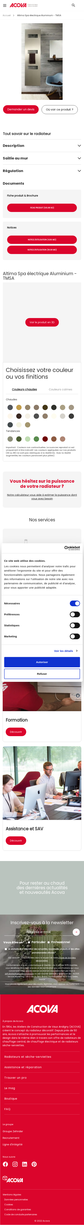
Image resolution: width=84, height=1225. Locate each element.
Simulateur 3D (13, 1179)
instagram (15, 1163)
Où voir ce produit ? (59, 109)
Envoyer (76, 932)
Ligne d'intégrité (12, 1144)
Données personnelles (16, 1199)
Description (13, 145)
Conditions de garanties (17, 1209)
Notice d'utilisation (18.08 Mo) (42, 250)
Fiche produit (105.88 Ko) (42, 207)
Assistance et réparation (23, 1067)
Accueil (7, 15)
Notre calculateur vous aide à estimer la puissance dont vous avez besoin (42, 496)
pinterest (34, 1163)
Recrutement (11, 1138)
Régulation (13, 170)
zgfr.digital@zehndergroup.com (19, 973)
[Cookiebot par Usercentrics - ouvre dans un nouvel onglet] (64, 548)
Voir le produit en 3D (42, 322)
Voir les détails (63, 650)
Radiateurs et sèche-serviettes (27, 1057)
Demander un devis (20, 109)
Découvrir (16, 732)
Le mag (9, 1088)
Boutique (10, 1099)
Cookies (8, 1204)
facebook (5, 1163)
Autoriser (42, 662)
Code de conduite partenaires (20, 1214)
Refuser (42, 673)
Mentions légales (12, 1194)
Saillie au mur (15, 158)
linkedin (24, 1163)
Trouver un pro (15, 1078)
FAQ (7, 1109)
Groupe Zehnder (13, 1131)
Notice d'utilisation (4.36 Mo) (42, 239)
